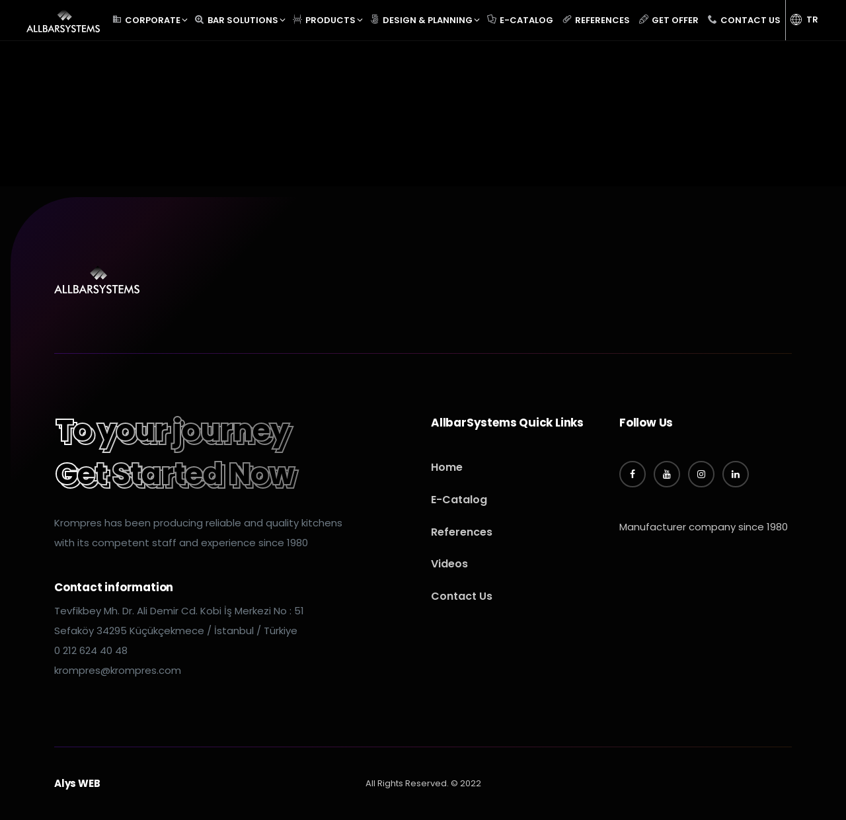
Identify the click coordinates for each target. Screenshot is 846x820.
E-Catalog (459, 499)
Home (447, 467)
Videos (449, 563)
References (461, 532)
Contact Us (461, 596)
